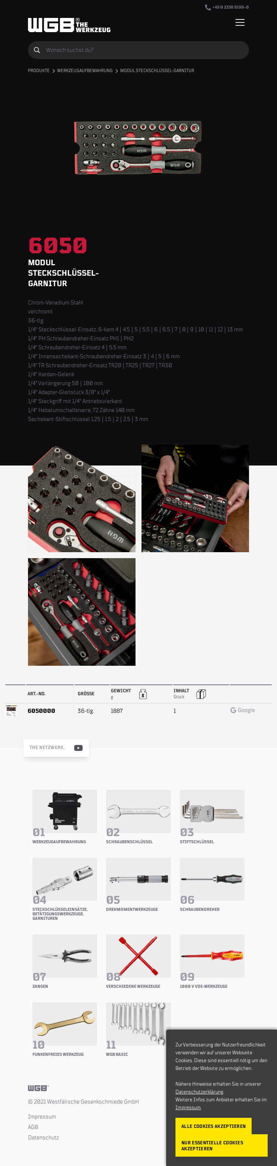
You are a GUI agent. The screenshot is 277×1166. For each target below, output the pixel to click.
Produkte (39, 70)
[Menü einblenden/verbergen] (240, 22)
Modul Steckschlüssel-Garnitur (157, 70)
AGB (33, 1127)
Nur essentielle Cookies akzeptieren (212, 1146)
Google (242, 710)
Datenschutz (43, 1137)
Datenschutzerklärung (199, 1092)
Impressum (42, 1116)
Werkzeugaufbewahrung (85, 70)
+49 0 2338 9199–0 (227, 7)
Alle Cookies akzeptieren (213, 1126)
